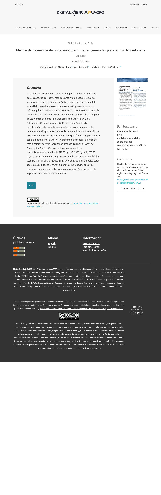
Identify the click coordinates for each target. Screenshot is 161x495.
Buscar (154, 28)
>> (77, 341)
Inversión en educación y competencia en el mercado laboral (88, 274)
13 (68, 341)
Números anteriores (71, 28)
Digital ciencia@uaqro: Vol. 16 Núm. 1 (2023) (58, 235)
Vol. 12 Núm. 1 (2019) (80, 43)
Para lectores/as (91, 376)
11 (57, 341)
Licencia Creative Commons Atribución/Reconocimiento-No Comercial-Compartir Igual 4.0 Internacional (81, 441)
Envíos (107, 28)
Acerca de (92, 28)
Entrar (144, 5)
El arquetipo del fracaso (56, 301)
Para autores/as (91, 379)
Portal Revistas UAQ (26, 28)
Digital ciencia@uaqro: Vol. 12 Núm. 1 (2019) (76, 288)
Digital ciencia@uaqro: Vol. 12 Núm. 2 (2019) (47, 268)
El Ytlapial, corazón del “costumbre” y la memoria (81, 255)
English (52, 376)
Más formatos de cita (131, 188)
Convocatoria (139, 28)
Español (20, 4)
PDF (31, 185)
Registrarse (134, 5)
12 (62, 341)
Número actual (48, 28)
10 (51, 341)
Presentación (39, 294)
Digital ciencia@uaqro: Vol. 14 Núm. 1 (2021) (93, 301)
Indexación (121, 28)
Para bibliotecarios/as (94, 383)
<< (15, 341)
